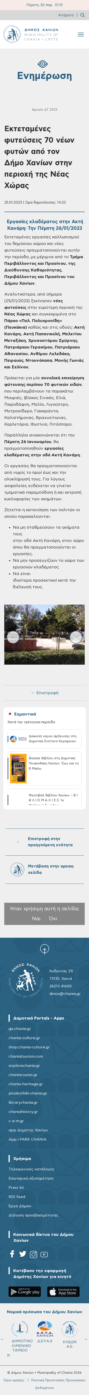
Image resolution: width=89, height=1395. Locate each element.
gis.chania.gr (20, 1029)
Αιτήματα (66, 15)
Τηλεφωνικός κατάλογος (32, 1169)
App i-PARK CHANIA (28, 1139)
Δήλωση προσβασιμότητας (33, 1215)
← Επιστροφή (44, 693)
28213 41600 (60, 986)
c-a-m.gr (16, 1121)
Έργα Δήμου (20, 1206)
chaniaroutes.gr (23, 1075)
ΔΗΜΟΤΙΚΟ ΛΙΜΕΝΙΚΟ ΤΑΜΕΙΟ (22, 1336)
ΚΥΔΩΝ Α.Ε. (69, 1334)
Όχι (53, 918)
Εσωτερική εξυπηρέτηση (31, 1178)
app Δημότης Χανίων (28, 1130)
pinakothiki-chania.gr (28, 1093)
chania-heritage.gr (26, 1084)
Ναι (36, 918)
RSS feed (17, 1197)
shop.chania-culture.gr (29, 1047)
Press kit (16, 1188)
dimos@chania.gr (65, 994)
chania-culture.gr (24, 1038)
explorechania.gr (24, 1066)
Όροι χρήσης (14, 1380)
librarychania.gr (23, 1102)
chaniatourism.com (26, 1056)
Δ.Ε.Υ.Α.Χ (45, 1332)
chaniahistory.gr (23, 1112)
